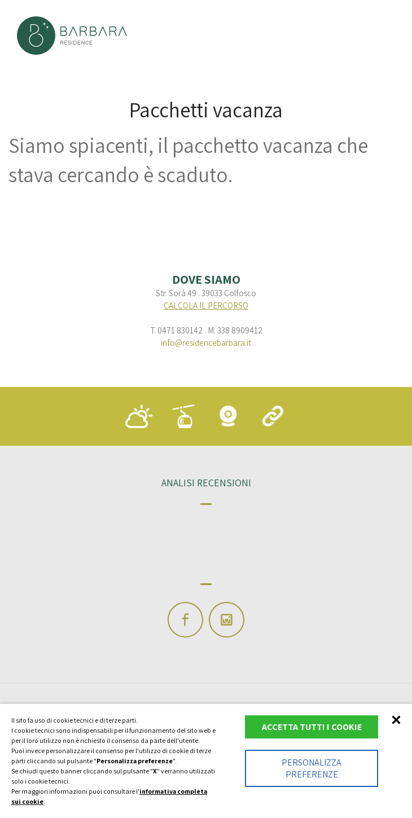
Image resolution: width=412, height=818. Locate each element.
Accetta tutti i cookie (312, 727)
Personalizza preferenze (311, 768)
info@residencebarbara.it (206, 342)
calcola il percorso (206, 305)
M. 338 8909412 (235, 330)
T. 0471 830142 (176, 330)
